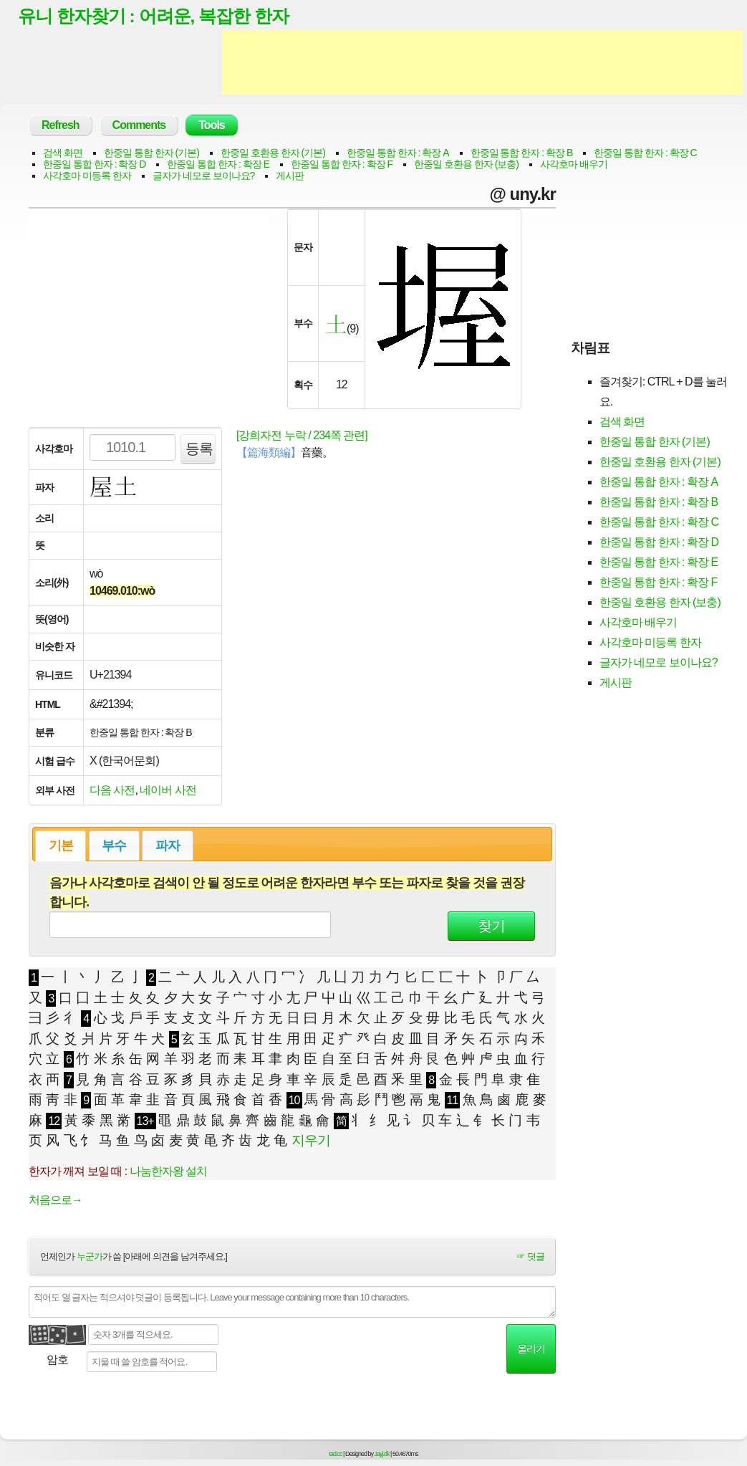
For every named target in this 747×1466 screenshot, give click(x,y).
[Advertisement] (482, 63)
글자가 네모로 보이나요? (204, 176)
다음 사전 (112, 791)
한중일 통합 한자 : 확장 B (522, 153)
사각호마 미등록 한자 (87, 176)
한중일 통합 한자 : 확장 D (94, 165)
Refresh (60, 126)
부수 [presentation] (114, 846)
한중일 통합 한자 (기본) (151, 153)
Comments (139, 126)
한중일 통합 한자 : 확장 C (645, 153)
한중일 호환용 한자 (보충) (466, 165)
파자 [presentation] (167, 846)
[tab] (60, 846)
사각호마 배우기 (573, 165)
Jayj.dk (382, 1454)
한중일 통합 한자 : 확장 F (341, 165)
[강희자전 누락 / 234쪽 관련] (301, 436)
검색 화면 (62, 153)
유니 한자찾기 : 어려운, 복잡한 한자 (153, 16)
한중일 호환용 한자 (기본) (273, 153)
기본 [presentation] (61, 846)
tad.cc (335, 1454)
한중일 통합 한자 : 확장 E (218, 165)
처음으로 (55, 1200)
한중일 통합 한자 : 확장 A (398, 153)
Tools (211, 126)
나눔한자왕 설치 (168, 1171)
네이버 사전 (168, 791)
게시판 (290, 176)
